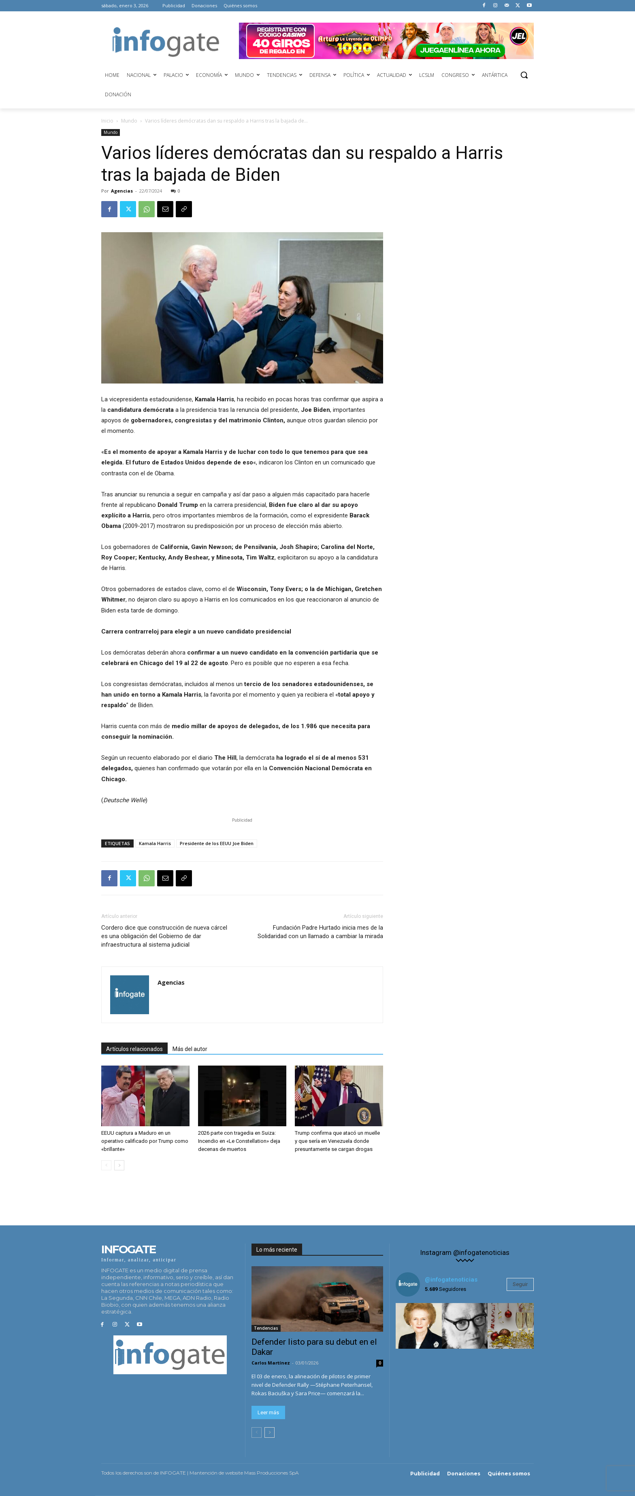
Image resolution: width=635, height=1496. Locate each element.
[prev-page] (106, 1165)
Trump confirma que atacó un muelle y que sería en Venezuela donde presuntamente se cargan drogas (337, 1141)
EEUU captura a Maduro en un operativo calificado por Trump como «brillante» (144, 1141)
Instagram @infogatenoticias (464, 1252)
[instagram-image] (419, 1326)
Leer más (268, 1412)
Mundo (129, 120)
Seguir (520, 1284)
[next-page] (119, 1165)
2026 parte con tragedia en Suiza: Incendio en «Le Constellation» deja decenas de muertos (239, 1141)
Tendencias (266, 1328)
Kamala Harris (155, 843)
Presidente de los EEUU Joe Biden (217, 843)
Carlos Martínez (270, 1363)
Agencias (122, 191)
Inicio (107, 120)
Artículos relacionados (134, 1049)
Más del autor (190, 1049)
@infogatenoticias (451, 1279)
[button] (524, 75)
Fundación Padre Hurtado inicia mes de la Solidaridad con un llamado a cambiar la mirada (320, 932)
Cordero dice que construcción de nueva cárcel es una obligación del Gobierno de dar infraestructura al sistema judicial (164, 936)
